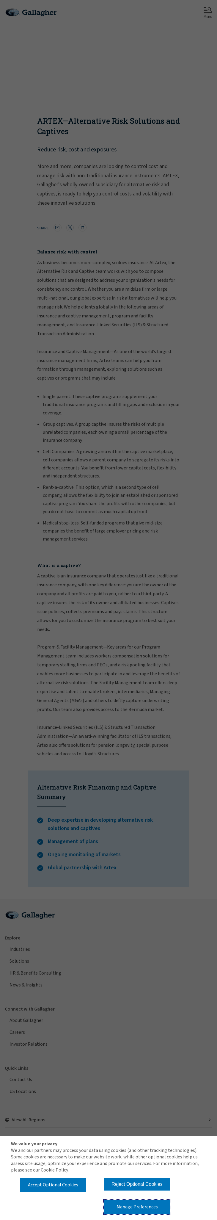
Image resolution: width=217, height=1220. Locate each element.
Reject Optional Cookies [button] (137, 1184)
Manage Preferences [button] (137, 1207)
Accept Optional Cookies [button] (53, 1185)
